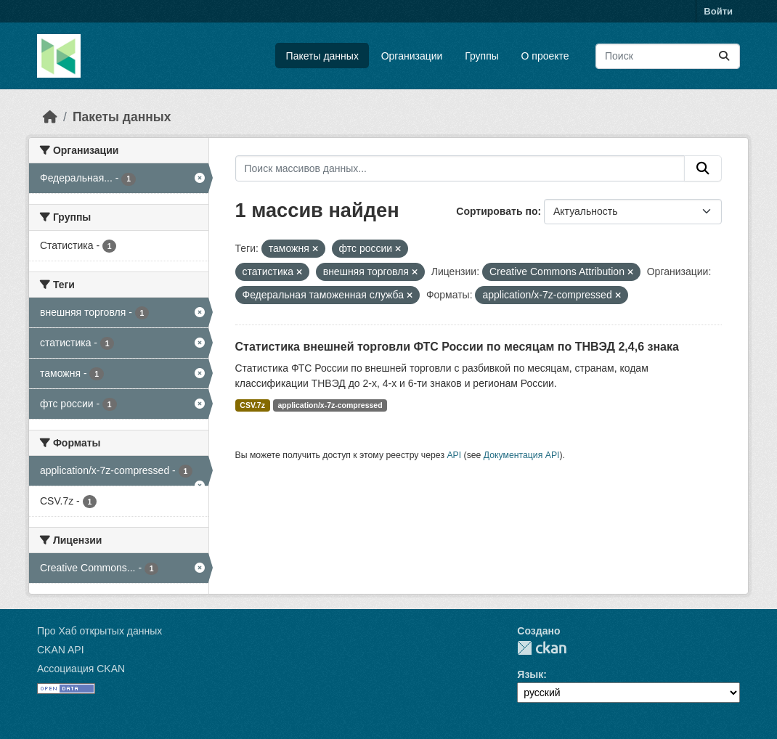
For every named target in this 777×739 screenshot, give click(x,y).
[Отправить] (724, 56)
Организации (412, 56)
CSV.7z (252, 405)
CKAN (541, 648)
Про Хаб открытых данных (99, 631)
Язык (530, 674)
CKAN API (60, 650)
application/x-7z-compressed (329, 405)
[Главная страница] (50, 117)
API (454, 455)
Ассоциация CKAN (81, 668)
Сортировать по (496, 211)
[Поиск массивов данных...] (667, 56)
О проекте (545, 56)
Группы (482, 56)
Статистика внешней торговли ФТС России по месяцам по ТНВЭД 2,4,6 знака (457, 346)
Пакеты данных (322, 56)
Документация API (522, 455)
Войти (718, 11)
